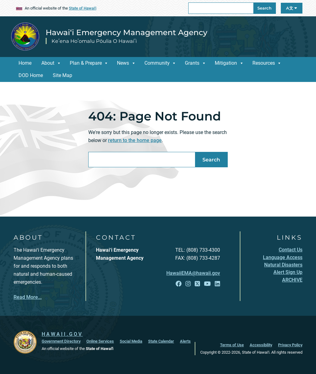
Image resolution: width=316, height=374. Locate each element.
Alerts (185, 341)
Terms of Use (232, 345)
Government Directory (61, 341)
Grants (192, 63)
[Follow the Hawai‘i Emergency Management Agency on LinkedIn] (217, 283)
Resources (263, 63)
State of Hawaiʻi (82, 8)
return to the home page (135, 140)
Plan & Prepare (86, 63)
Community (157, 63)
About (47, 63)
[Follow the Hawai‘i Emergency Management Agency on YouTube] (207, 283)
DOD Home (31, 75)
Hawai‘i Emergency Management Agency (126, 32)
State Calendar (161, 341)
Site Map (62, 75)
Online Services (100, 341)
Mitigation (226, 63)
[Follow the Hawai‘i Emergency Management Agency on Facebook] (178, 283)
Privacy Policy (290, 345)
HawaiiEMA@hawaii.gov (193, 273)
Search (264, 8)
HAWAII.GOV (62, 334)
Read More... (28, 297)
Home (25, 63)
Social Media (131, 341)
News (123, 63)
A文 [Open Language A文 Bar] (291, 8)
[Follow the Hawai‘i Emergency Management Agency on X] (197, 283)
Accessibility (261, 345)
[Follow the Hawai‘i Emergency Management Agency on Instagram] (188, 283)
